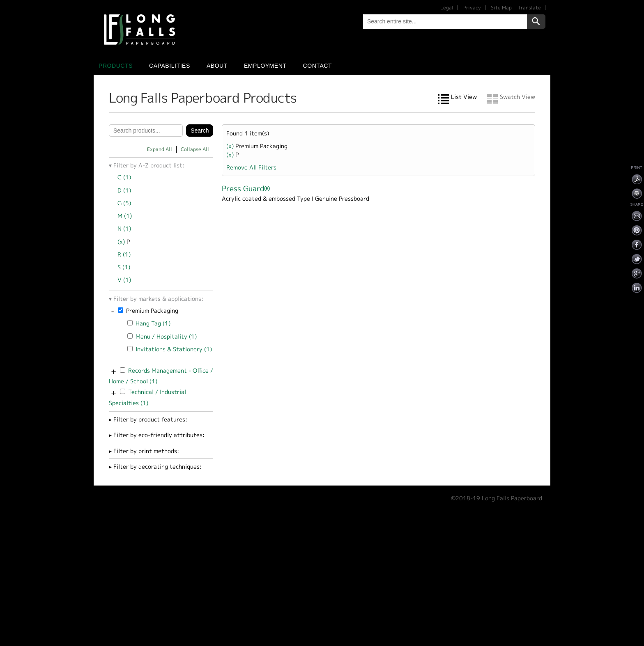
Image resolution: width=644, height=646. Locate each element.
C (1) (124, 177)
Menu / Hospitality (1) (166, 336)
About (217, 66)
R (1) (124, 254)
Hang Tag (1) (153, 323)
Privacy (472, 7)
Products (116, 66)
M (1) (124, 216)
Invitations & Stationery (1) (174, 349)
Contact (317, 66)
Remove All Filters (251, 167)
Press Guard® (246, 188)
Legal (446, 7)
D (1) (124, 190)
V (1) (124, 280)
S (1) (123, 267)
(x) (121, 241)
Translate (529, 7)
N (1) (124, 228)
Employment (265, 66)
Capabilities (169, 66)
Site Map (501, 7)
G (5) (124, 203)
